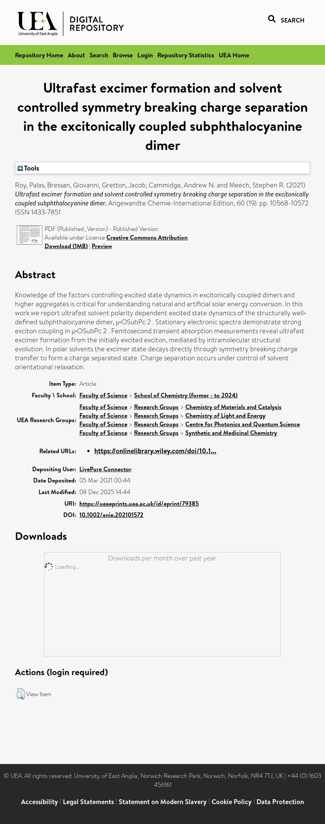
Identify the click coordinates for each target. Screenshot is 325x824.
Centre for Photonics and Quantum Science (242, 424)
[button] (20, 694)
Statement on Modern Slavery (163, 801)
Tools (28, 168)
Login (145, 55)
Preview (102, 246)
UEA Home (234, 55)
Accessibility (39, 801)
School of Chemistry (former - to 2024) (185, 395)
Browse (123, 55)
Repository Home (39, 55)
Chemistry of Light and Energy (225, 415)
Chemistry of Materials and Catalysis (233, 407)
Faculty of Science (103, 395)
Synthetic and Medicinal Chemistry (231, 432)
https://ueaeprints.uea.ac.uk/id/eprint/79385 (139, 503)
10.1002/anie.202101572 (111, 515)
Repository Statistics (185, 55)
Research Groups (156, 407)
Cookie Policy (232, 801)
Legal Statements (88, 801)
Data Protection (280, 801)
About (76, 55)
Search (98, 55)
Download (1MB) (66, 246)
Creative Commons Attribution (147, 237)
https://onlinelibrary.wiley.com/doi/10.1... (155, 450)
